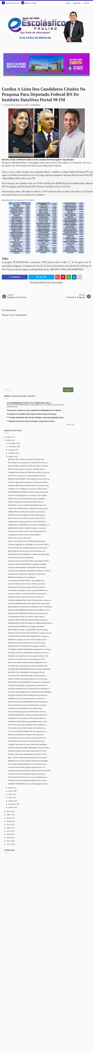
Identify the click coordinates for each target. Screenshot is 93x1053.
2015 (8, 831)
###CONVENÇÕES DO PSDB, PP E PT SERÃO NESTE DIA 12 (29, 403)
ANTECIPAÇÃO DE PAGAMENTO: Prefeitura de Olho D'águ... (29, 554)
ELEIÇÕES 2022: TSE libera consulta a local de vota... (26, 459)
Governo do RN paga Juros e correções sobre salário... (28, 495)
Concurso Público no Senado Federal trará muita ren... (27, 594)
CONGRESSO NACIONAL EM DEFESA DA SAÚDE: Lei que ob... (29, 472)
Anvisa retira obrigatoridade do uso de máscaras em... (28, 764)
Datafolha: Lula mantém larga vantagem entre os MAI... (28, 721)
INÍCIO (68, 3)
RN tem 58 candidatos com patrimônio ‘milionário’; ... (26, 734)
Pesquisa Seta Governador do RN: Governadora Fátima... (29, 561)
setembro (12, 453)
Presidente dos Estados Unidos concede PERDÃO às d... (28, 590)
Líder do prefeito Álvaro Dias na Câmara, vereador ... (27, 584)
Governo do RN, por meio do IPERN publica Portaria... (27, 541)
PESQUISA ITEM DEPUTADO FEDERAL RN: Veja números (27, 695)
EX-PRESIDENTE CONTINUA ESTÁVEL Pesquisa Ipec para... (28, 492)
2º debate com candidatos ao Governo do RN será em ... (28, 489)
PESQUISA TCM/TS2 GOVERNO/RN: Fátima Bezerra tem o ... (29, 653)
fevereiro (12, 804)
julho (11, 788)
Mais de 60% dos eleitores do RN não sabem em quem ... (28, 466)
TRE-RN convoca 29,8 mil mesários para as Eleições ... (27, 499)
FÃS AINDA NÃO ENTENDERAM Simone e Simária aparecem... (29, 669)
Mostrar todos (70, 424)
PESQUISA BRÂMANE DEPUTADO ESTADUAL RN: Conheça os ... (30, 600)
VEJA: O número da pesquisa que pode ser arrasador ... (28, 757)
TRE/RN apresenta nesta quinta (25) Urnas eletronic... (27, 587)
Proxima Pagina (76, 297)
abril (10, 797)
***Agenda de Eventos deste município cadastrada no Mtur (31, 421)
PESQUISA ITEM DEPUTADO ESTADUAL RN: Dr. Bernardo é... (29, 689)
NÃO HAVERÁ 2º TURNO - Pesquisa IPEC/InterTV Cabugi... (28, 630)
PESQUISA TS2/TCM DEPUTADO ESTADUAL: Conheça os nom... (30, 633)
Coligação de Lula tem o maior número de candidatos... (28, 744)
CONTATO (86, 3)
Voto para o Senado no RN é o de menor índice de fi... (27, 531)
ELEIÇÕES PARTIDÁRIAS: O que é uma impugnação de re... (28, 784)
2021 (8, 811)
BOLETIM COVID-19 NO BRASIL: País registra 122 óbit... (27, 646)
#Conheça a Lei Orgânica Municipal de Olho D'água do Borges (31, 414)
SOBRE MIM (76, 3)
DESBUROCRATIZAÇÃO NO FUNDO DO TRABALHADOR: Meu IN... (30, 623)
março (11, 801)
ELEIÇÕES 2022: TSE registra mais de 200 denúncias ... (27, 515)
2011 (8, 844)
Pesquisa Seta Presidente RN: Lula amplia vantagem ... (28, 564)
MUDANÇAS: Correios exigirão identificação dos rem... (27, 505)
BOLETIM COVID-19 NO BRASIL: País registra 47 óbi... (26, 672)
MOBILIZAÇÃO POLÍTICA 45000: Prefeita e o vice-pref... (27, 528)
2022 (8, 440)
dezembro (12, 443)
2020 (8, 815)
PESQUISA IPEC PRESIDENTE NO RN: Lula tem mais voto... (28, 613)
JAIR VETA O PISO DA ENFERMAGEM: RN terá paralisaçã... (28, 702)
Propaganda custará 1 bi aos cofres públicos (24, 535)
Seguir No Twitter (29, 2)
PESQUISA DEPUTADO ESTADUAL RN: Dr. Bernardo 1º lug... (28, 485)
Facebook (14, 277)
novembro (12, 446)
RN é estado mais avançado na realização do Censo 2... (28, 462)
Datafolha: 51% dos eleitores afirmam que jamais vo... (27, 718)
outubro (12, 450)
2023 (8, 437)
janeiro (11, 807)
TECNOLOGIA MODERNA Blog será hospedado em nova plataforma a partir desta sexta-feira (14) (35, 406)
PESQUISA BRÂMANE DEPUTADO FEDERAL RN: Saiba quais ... (29, 603)
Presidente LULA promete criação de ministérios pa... (27, 728)
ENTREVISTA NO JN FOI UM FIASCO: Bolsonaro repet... (27, 643)
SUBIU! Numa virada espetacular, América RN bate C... (27, 521)
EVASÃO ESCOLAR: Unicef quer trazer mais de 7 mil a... (27, 751)
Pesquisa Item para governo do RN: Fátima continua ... (27, 711)
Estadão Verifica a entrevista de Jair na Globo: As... (26, 597)
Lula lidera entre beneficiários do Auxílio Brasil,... (25, 708)
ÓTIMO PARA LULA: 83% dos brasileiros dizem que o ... (27, 512)
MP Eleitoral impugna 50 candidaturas (21, 577)
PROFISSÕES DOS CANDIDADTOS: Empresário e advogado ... (29, 682)
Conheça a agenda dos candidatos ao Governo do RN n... (29, 544)
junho (11, 791)
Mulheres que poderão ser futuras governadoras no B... (28, 656)
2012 (8, 841)
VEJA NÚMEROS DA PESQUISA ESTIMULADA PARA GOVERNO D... (30, 607)
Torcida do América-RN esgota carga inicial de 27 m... (27, 767)
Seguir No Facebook (10, 2)
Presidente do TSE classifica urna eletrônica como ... (27, 741)
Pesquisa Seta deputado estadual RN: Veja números (27, 567)
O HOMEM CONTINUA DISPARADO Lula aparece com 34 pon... (30, 649)
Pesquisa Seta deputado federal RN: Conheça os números (29, 571)
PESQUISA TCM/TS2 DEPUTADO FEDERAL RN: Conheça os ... (29, 636)
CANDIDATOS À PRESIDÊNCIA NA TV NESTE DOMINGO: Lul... (29, 525)
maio (11, 794)
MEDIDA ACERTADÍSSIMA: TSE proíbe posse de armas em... (29, 479)
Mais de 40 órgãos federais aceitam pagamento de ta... (28, 662)
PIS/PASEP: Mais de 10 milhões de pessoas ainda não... (28, 548)
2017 (8, 824)
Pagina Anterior (17, 297)
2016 (8, 828)
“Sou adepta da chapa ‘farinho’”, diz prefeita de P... (26, 580)
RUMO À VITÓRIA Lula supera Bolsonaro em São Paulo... (28, 679)
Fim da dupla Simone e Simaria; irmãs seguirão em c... (27, 738)
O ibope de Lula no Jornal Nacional (20, 557)
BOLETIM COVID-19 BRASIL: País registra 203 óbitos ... (27, 626)
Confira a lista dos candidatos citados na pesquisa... (27, 774)
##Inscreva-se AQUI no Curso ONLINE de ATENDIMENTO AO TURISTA (34, 410)
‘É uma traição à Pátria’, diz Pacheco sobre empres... (27, 616)
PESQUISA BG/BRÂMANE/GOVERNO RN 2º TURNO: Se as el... (29, 610)
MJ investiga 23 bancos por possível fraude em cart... (27, 551)
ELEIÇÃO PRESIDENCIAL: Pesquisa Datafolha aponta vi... (28, 715)
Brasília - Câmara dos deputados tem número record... (28, 754)
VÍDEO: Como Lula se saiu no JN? (19, 538)
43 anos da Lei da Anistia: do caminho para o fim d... (27, 518)
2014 (8, 834)
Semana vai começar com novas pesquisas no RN (26, 659)
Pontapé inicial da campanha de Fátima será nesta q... (27, 780)
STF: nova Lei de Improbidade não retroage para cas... (27, 731)
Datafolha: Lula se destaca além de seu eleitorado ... (27, 698)
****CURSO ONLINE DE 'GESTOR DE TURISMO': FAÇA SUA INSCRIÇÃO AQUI (35, 417)
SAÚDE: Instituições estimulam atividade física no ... (26, 502)
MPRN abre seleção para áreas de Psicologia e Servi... (27, 639)
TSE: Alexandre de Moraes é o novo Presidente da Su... (28, 777)
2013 (8, 838)
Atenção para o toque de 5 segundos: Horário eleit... (27, 574)
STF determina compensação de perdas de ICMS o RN (27, 666)
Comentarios (35, 105)
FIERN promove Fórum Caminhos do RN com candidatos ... (29, 761)
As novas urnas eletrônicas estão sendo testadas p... (27, 675)
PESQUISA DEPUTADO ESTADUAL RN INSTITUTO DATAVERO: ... (30, 771)
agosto (11, 456)
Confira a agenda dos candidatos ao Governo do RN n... (28, 482)
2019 (8, 818)
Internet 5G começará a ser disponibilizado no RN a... (27, 476)
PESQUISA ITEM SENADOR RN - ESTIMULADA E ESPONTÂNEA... (30, 692)
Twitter (41, 277)
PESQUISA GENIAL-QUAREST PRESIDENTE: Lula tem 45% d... (29, 748)
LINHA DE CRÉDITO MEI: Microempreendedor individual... (28, 620)
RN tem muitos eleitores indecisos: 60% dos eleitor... (27, 469)
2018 (8, 821)
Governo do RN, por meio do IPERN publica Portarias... (27, 705)
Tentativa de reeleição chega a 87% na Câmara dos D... (28, 685)
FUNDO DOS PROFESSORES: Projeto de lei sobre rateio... (28, 508)
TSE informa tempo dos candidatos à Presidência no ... (28, 725)
